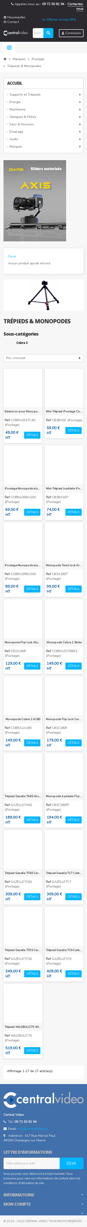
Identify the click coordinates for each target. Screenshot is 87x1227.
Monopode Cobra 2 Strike (64, 642)
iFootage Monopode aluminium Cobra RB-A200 (23, 488)
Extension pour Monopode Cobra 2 (23, 411)
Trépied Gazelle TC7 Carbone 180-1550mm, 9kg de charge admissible (64, 873)
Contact (11, 22)
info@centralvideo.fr (33, 1129)
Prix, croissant (15, 358)
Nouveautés (14, 17)
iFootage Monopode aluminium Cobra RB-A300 (23, 565)
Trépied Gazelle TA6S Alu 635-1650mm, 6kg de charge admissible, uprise (23, 796)
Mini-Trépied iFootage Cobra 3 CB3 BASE (64, 411)
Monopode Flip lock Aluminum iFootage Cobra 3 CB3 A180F (23, 642)
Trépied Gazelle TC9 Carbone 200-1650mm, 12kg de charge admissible (64, 950)
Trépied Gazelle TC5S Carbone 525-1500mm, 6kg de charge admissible (23, 950)
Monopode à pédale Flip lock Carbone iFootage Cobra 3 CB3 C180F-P (64, 796)
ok (71, 1163)
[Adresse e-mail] (31, 1163)
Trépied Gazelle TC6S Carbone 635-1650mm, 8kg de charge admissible (23, 873)
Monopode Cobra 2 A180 (23, 719)
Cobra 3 (21, 342)
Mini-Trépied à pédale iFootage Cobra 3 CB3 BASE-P (64, 488)
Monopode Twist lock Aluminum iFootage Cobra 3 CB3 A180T (64, 565)
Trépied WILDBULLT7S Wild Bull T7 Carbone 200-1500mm (23, 1027)
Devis (12, 256)
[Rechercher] (43, 33)
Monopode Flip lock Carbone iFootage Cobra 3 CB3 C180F (64, 719)
